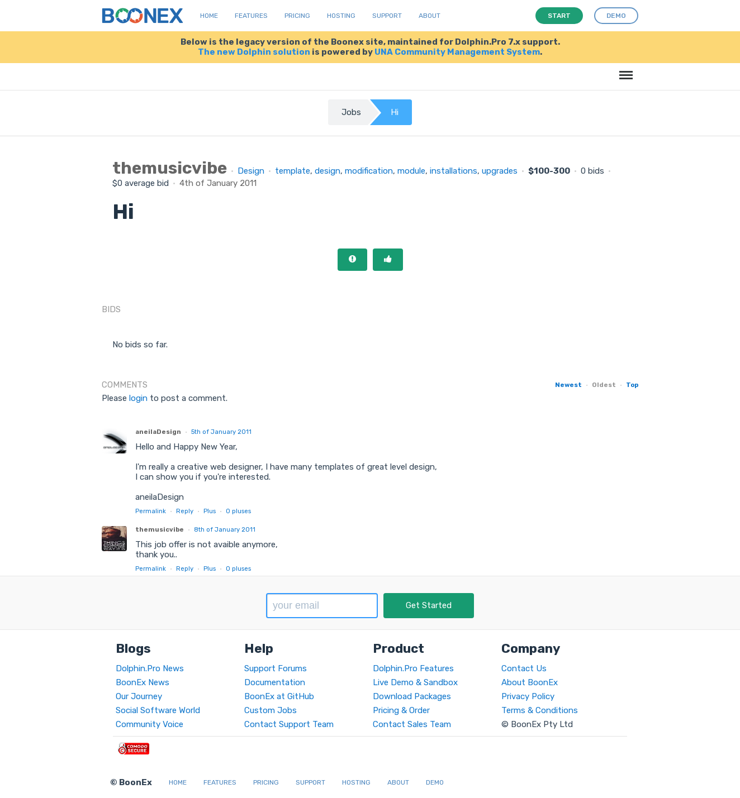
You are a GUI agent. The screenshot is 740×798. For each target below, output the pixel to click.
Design (251, 171)
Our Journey (139, 696)
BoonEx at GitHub (279, 696)
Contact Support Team (289, 724)
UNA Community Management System (457, 52)
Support (387, 16)
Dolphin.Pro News (150, 668)
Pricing (297, 16)
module (411, 171)
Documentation (274, 682)
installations (453, 171)
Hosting (341, 16)
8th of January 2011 (224, 529)
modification (369, 171)
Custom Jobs (270, 710)
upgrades (500, 171)
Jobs (351, 112)
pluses (238, 511)
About (429, 16)
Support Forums (275, 668)
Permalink (150, 511)
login (138, 398)
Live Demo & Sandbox (415, 682)
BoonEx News (142, 682)
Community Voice (149, 724)
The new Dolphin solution (254, 52)
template (292, 171)
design (327, 171)
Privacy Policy (527, 696)
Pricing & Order (401, 710)
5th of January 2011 (221, 432)
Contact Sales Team (412, 724)
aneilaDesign (158, 432)
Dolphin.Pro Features (413, 668)
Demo (435, 782)
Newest (568, 385)
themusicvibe (159, 529)
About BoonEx (529, 682)
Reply (184, 511)
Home (209, 16)
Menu (624, 69)
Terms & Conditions (539, 710)
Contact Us (524, 668)
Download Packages (412, 696)
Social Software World (158, 710)
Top (632, 385)
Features (251, 16)
